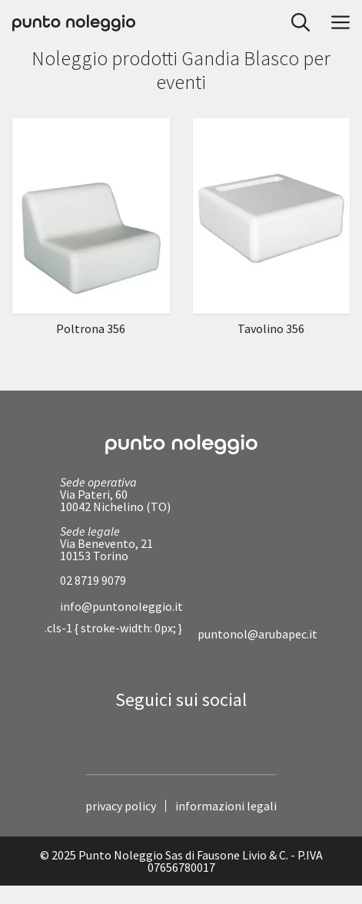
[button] (296, 23)
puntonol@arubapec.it (257, 634)
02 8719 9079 (93, 580)
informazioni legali (226, 805)
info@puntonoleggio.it (121, 606)
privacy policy (120, 806)
